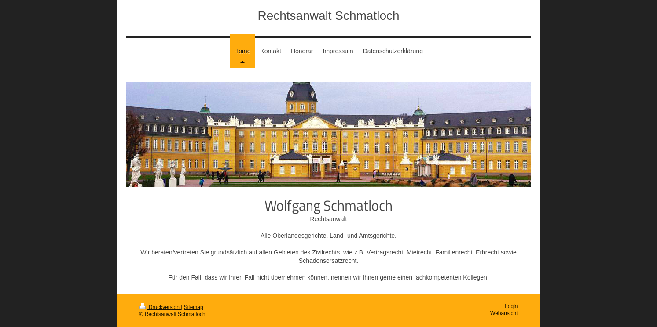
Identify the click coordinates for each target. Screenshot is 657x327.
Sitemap (193, 307)
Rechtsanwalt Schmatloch (328, 15)
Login (511, 306)
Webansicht (504, 313)
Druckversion (160, 307)
